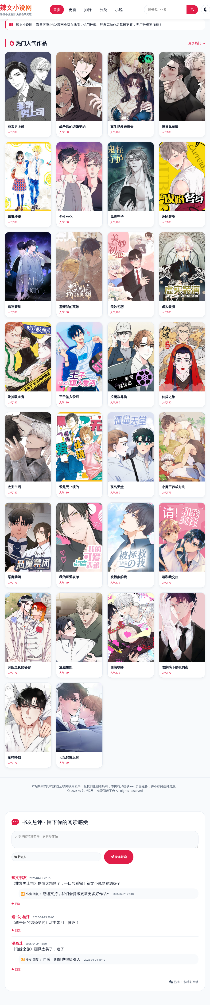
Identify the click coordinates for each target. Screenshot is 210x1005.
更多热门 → (196, 43)
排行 (88, 9)
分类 (103, 9)
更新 (72, 9)
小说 (119, 9)
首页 (57, 9)
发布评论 (119, 859)
